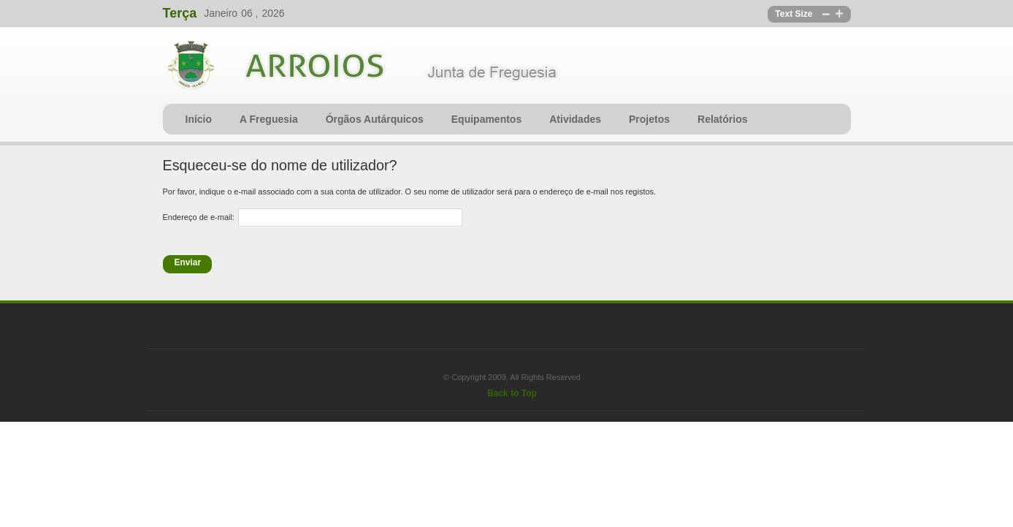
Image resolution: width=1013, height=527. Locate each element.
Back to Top (512, 393)
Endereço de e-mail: (198, 217)
